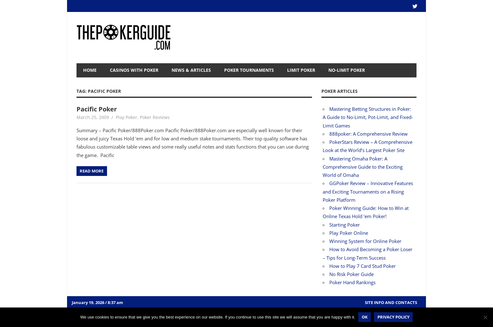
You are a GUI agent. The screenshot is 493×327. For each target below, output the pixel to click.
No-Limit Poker (346, 70)
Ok (365, 317)
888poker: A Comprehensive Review (368, 134)
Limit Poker (301, 70)
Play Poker (126, 117)
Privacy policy (393, 317)
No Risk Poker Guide (351, 274)
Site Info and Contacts (391, 302)
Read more (92, 171)
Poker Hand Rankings (352, 282)
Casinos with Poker (134, 70)
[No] (485, 317)
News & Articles (191, 70)
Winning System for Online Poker (365, 241)
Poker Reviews (155, 117)
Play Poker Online (348, 233)
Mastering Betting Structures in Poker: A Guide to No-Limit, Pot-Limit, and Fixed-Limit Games (368, 117)
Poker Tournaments (249, 70)
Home (90, 70)
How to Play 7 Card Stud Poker (362, 266)
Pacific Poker (96, 109)
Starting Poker (344, 225)
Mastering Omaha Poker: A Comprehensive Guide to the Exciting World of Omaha (363, 166)
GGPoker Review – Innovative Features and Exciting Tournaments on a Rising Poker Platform (368, 191)
